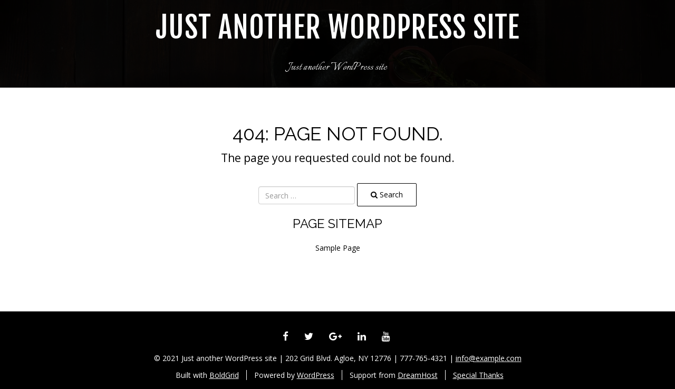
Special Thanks (478, 375)
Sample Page (337, 248)
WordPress (315, 375)
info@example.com (489, 358)
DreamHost (418, 375)
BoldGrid (224, 375)
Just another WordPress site (337, 28)
